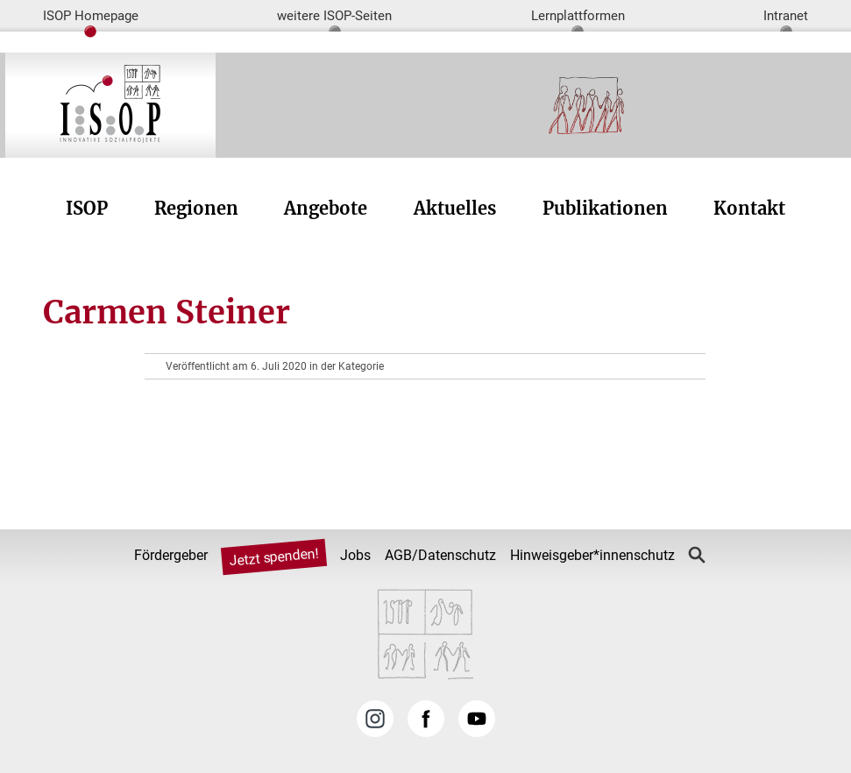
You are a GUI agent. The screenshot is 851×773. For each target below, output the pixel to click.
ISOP (87, 208)
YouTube (476, 718)
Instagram (375, 718)
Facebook (426, 718)
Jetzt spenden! (273, 557)
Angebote (325, 208)
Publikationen (605, 208)
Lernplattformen (578, 16)
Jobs (355, 555)
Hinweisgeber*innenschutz (592, 555)
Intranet (785, 16)
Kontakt (749, 208)
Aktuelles (455, 208)
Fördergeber (171, 555)
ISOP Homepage (90, 16)
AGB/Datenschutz (440, 555)
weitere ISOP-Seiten (334, 16)
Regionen (196, 208)
